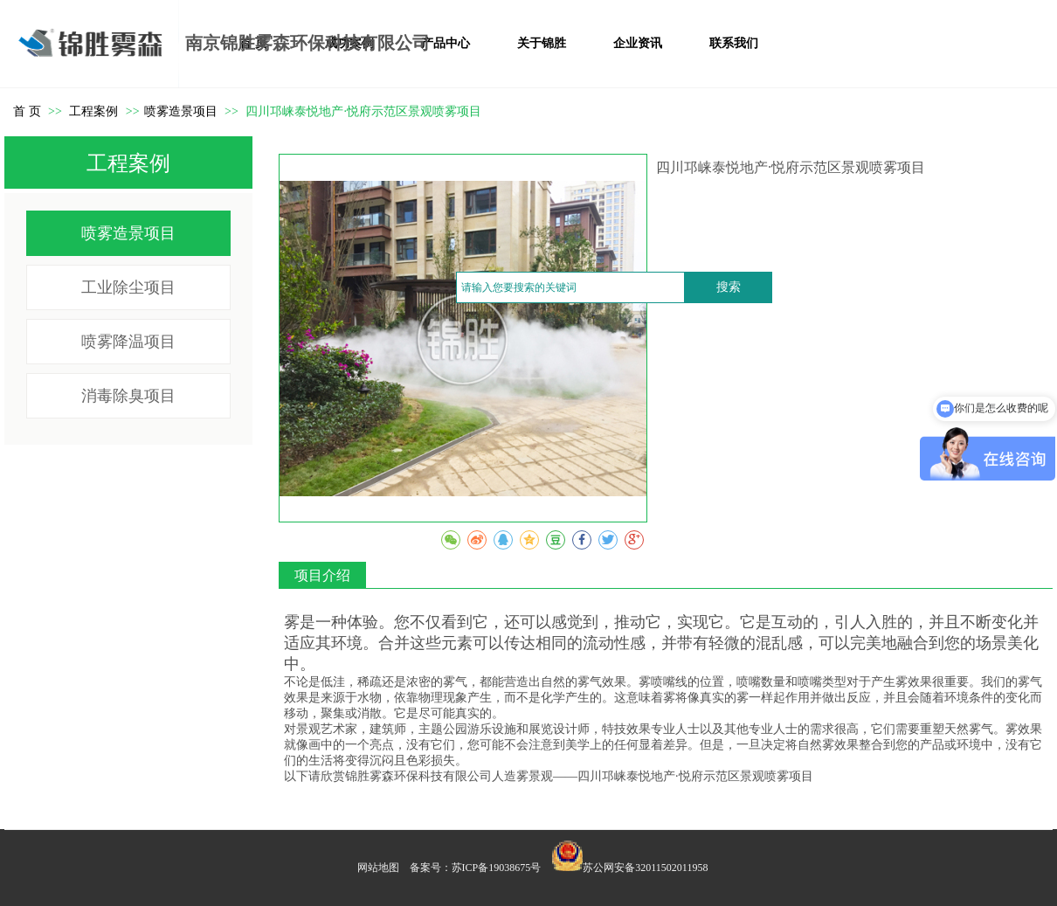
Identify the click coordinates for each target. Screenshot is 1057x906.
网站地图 (378, 867)
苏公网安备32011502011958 (645, 867)
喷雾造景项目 (181, 111)
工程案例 (95, 111)
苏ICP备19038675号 (497, 867)
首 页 (27, 111)
